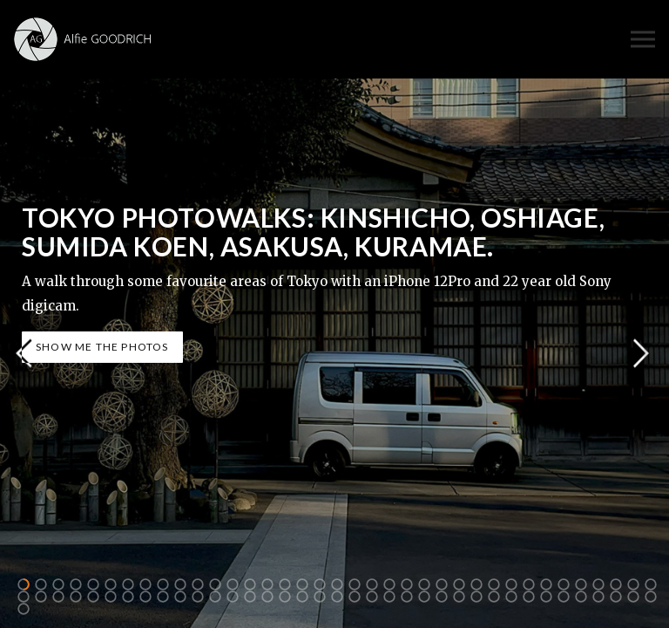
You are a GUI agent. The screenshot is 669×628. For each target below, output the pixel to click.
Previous (23, 354)
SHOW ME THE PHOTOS (102, 346)
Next (641, 354)
